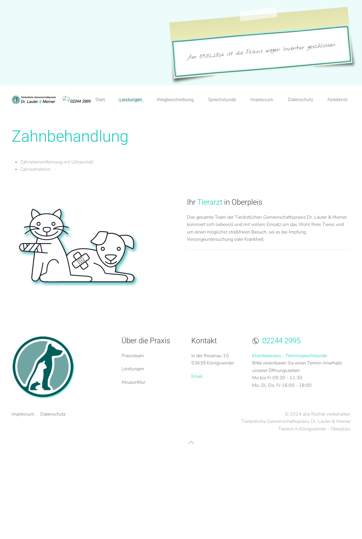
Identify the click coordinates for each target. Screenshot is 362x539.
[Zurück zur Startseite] (52, 99)
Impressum (261, 99)
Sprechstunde (222, 99)
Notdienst (338, 99)
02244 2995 (281, 340)
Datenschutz (300, 99)
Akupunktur (133, 382)
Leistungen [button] (130, 99)
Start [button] (100, 99)
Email (197, 376)
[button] (191, 442)
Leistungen (132, 369)
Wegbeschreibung (175, 99)
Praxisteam (132, 356)
